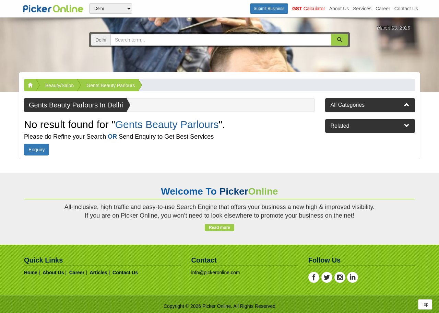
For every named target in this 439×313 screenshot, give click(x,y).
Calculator (308, 8)
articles (98, 272)
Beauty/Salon (59, 85)
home (30, 272)
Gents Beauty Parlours (110, 85)
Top (425, 304)
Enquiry (36, 149)
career (383, 8)
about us (339, 8)
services (362, 8)
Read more (219, 227)
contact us (406, 8)
